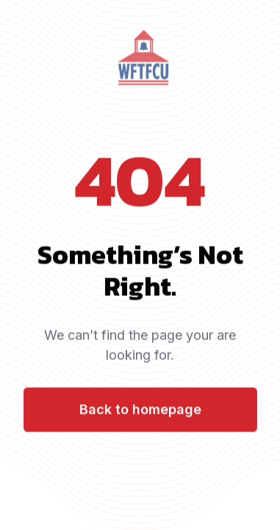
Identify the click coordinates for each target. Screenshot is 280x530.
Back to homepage (140, 410)
